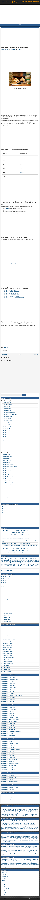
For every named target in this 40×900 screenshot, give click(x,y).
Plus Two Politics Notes (6, 448)
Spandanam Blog (5, 876)
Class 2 (14, 558)
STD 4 (3, 518)
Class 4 (19, 558)
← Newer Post (4, 354)
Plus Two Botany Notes (6, 410)
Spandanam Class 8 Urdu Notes (7, 741)
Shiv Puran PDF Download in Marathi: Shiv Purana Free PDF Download (15, 548)
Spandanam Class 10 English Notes (8, 689)
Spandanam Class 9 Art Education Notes (9, 721)
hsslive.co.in (22, 172)
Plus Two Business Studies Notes (8, 436)
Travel (2, 567)
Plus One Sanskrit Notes (6, 501)
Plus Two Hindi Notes (6, 440)
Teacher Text (4, 872)
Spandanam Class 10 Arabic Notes (8, 683)
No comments (20, 49)
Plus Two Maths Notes (6, 406)
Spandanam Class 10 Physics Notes (8, 677)
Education (37, 558)
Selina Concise (4, 886)
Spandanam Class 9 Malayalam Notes (8, 709)
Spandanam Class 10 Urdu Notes (7, 681)
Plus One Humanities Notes (7, 470)
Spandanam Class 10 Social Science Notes (9, 679)
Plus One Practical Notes (19, 561)
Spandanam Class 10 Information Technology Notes (11, 695)
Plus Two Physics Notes (6, 402)
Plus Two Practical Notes (17, 564)
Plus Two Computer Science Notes (8, 412)
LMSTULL (3, 880)
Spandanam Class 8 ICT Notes (7, 767)
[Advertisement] (20, 14)
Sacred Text (29, 565)
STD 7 (3, 512)
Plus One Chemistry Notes (7, 456)
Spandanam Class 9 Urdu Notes (7, 725)
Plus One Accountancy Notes (7, 486)
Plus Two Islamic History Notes (8, 424)
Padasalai (3, 890)
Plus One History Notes (6, 474)
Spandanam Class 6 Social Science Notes (9, 787)
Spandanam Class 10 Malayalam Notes (8, 697)
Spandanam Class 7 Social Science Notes (9, 781)
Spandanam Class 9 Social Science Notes (9, 717)
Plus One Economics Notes (7, 472)
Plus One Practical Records (29, 561)
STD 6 (3, 514)
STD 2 (3, 522)
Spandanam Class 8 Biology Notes (8, 755)
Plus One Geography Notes (7, 484)
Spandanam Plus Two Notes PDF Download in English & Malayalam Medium (16, 552)
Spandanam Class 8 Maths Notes (7, 747)
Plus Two (8, 562)
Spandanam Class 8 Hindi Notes (7, 751)
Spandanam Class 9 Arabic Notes (7, 713)
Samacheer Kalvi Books (6, 888)
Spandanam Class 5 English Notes (8, 799)
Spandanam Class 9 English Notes (8, 707)
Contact (32, 898)
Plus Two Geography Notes (7, 432)
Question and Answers (11, 565)
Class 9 (33, 558)
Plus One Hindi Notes (6, 492)
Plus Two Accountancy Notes (7, 434)
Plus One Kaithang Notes (6, 671)
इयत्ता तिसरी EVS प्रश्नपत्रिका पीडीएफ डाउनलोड (11, 293)
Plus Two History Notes (6, 422)
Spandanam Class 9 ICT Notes (7, 733)
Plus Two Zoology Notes (6, 408)
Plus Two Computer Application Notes (9, 414)
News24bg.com (5, 884)
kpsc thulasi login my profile (6, 570)
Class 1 (8, 558)
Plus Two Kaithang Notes (6, 444)
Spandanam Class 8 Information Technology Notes (11, 749)
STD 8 (3, 510)
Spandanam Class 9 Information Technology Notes (11, 731)
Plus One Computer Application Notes (9, 466)
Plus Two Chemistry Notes (7, 404)
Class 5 (21, 558)
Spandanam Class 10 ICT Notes (7, 693)
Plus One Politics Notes (6, 499)
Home (20, 354)
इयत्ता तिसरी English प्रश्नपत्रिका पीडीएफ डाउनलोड (11, 294)
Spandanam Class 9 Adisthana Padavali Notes (10, 719)
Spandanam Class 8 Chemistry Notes (8, 757)
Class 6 (24, 558)
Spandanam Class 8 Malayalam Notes (8, 765)
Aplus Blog (4, 894)
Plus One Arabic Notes (6, 494)
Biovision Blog (4, 892)
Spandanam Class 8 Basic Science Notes (9, 759)
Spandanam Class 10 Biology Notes (8, 685)
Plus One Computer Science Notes (8, 464)
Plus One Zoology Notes (6, 460)
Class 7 (27, 558)
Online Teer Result (5, 882)
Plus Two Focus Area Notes (16, 562)
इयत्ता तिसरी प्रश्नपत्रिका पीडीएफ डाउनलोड (10, 290)
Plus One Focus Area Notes (19, 560)
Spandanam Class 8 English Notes (8, 753)
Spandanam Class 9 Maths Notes (7, 715)
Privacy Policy (37, 898)
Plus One (11, 560)
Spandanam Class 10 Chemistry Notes (8, 687)
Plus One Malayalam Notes (7, 497)
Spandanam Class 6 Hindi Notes (7, 789)
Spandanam (9, 898)
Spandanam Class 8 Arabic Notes (7, 761)
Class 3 (16, 558)
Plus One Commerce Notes (7, 468)
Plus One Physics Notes (6, 454)
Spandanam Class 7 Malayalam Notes (8, 777)
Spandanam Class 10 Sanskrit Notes (8, 701)
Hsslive (7, 208)
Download (13, 263)
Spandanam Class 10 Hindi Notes (7, 691)
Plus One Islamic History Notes (8, 476)
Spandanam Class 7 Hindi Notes (7, 779)
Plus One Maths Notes (6, 458)
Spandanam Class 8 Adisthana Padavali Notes (10, 763)
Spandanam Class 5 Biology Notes (8, 797)
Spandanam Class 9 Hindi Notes (7, 711)
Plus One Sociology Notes (7, 480)
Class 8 (30, 558)
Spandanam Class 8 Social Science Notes (9, 743)
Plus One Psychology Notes (7, 478)
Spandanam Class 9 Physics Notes (8, 729)
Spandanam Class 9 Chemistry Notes (8, 723)
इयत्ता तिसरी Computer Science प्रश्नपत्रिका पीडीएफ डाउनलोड (14, 297)
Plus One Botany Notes (6, 462)
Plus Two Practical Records (27, 564)
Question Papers (22, 565)
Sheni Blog (4, 874)
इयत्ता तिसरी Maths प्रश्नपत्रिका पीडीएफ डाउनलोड (11, 291)
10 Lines (3, 558)
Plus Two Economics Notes (7, 420)
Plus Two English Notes (6, 438)
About (30, 898)
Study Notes (36, 565)
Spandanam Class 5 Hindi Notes (7, 795)
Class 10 (10, 558)
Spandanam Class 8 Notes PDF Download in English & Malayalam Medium (16, 532)
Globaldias (4, 878)
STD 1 (3, 524)
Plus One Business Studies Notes (8, 488)
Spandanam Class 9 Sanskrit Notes (8, 727)
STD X (3, 506)
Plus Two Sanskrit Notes (6, 451)
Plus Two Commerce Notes (7, 416)
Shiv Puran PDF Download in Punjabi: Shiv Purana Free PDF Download (15, 530)
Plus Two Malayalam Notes (7, 446)
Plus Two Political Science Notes (8, 430)
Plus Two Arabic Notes (6, 442)
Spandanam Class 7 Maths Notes (7, 775)
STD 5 (3, 516)
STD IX (3, 508)
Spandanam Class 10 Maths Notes (8, 699)
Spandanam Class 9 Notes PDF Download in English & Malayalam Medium (16, 538)
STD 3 (3, 520)
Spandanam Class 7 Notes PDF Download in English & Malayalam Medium (16, 550)
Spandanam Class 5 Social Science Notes (9, 801)
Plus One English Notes (6, 490)
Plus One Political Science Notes (8, 482)
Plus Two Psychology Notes (7, 426)
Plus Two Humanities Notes (7, 418)
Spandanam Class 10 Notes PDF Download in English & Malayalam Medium (16, 543)
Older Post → (36, 354)
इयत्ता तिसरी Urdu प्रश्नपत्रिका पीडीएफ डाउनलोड (14, 47)
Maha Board (13, 49)
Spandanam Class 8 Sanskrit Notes (8, 745)
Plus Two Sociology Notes (7, 428)
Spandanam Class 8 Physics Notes (8, 769)
